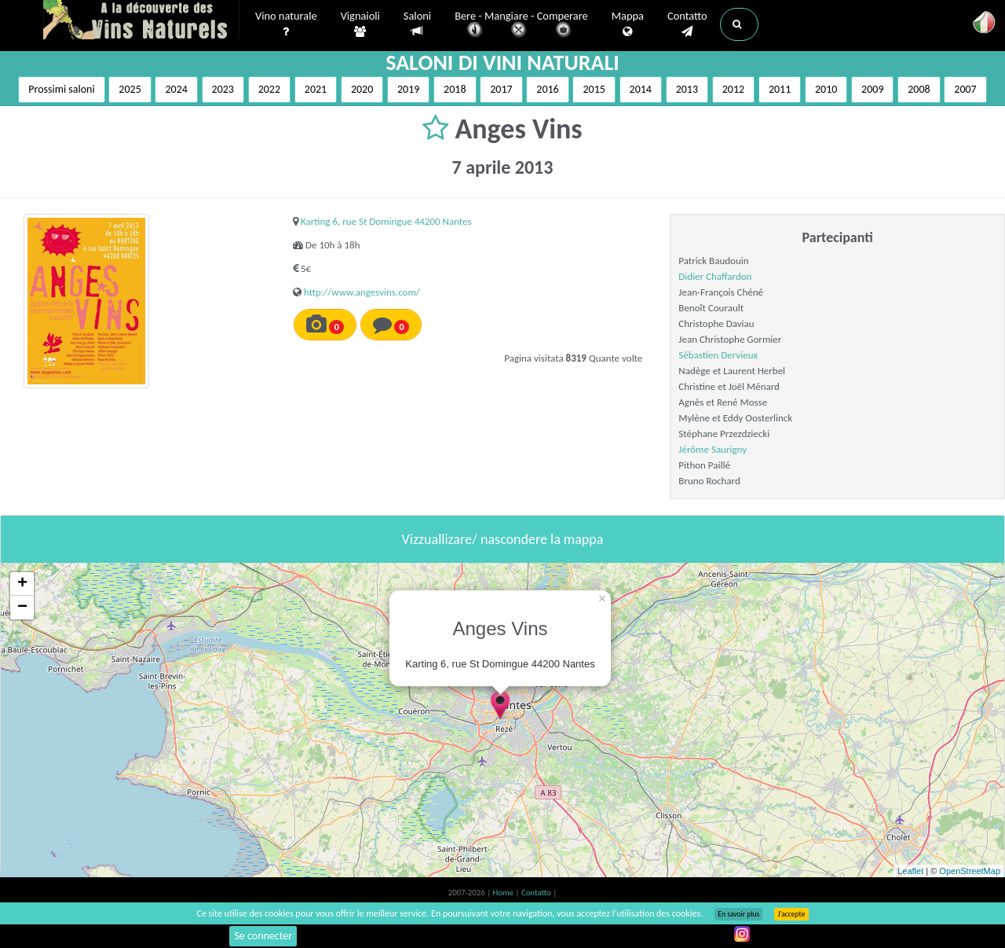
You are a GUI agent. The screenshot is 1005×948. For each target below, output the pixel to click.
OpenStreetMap (969, 871)
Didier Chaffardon (714, 276)
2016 (547, 89)
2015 (594, 89)
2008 (919, 89)
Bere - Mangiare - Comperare (521, 25)
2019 (408, 89)
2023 (223, 89)
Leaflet (910, 871)
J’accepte (791, 914)
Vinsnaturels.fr (141, 21)
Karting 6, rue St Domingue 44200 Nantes (386, 221)
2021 (316, 89)
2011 (780, 89)
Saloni (417, 24)
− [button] (22, 607)
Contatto (687, 24)
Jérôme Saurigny (712, 449)
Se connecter (263, 935)
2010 (826, 89)
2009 (872, 89)
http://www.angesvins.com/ (362, 292)
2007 (965, 89)
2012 (733, 89)
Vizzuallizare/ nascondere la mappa (503, 539)
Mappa (628, 24)
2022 (269, 89)
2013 (687, 89)
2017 (501, 89)
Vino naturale (286, 24)
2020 (362, 89)
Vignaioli (360, 24)
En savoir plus (738, 914)
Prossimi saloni (61, 89)
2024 (176, 89)
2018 (455, 89)
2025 (130, 89)
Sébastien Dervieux (718, 355)
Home (504, 892)
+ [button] (22, 584)
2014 (641, 89)
